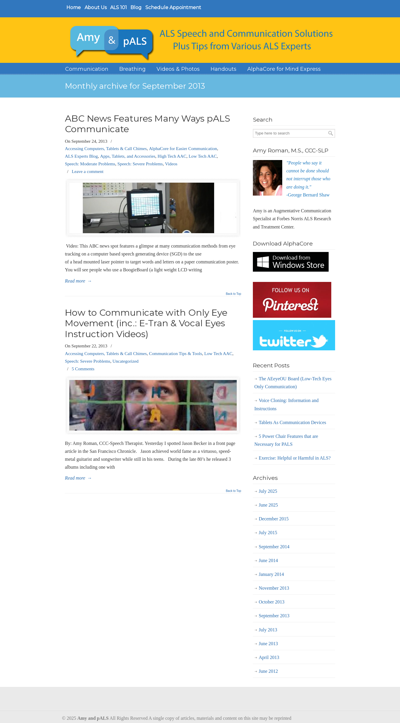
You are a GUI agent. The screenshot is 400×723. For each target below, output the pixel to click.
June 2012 (268, 671)
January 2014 (271, 574)
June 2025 (268, 504)
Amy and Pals (203, 41)
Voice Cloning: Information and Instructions (286, 404)
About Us (96, 7)
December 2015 (274, 518)
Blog (136, 7)
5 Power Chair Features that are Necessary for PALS (286, 440)
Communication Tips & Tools (175, 353)
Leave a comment (87, 171)
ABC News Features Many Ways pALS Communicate (147, 123)
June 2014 (268, 560)
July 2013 (268, 629)
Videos (171, 163)
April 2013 (269, 657)
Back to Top (233, 293)
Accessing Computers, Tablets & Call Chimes (106, 148)
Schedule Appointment (173, 7)
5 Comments (83, 368)
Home (73, 7)
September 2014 (274, 546)
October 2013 (272, 601)
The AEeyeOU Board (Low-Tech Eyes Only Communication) (293, 382)
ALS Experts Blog (81, 156)
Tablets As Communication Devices (292, 422)
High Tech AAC (171, 156)
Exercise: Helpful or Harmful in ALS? (295, 457)
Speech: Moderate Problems (90, 163)
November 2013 (274, 588)
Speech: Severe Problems (140, 163)
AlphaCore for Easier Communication (183, 148)
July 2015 (268, 532)
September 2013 (274, 615)
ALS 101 (118, 7)
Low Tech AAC (203, 156)
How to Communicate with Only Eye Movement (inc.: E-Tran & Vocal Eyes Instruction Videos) (146, 323)
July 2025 (268, 491)
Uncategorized (125, 361)
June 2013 (268, 643)
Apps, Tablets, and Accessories (127, 156)
